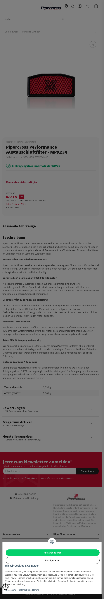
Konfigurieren (52, 560)
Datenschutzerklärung (29, 590)
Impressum (10, 590)
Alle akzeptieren (53, 552)
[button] (5, 587)
